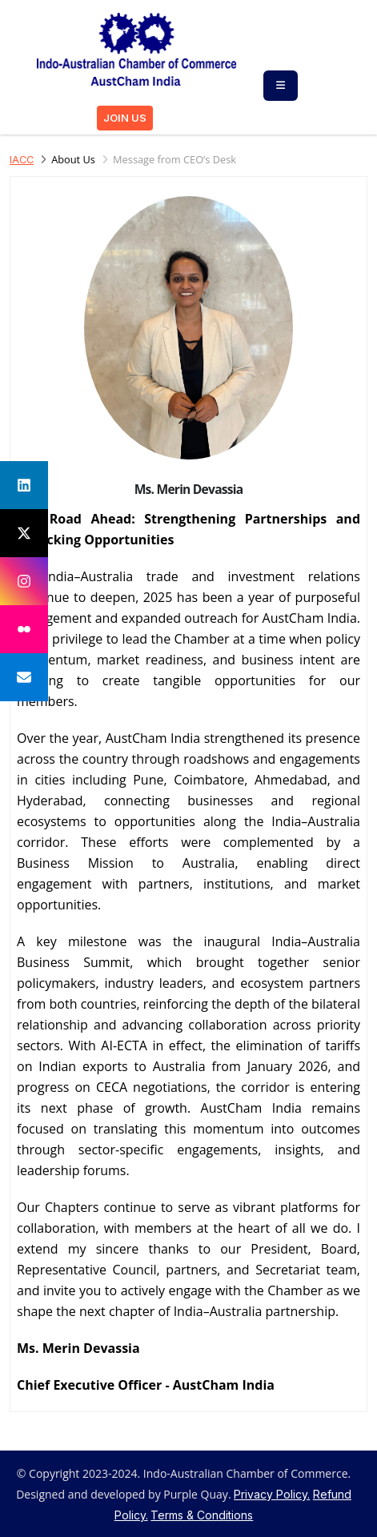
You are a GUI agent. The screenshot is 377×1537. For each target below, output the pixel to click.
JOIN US (124, 118)
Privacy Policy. (272, 1494)
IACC (22, 160)
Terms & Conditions (201, 1515)
